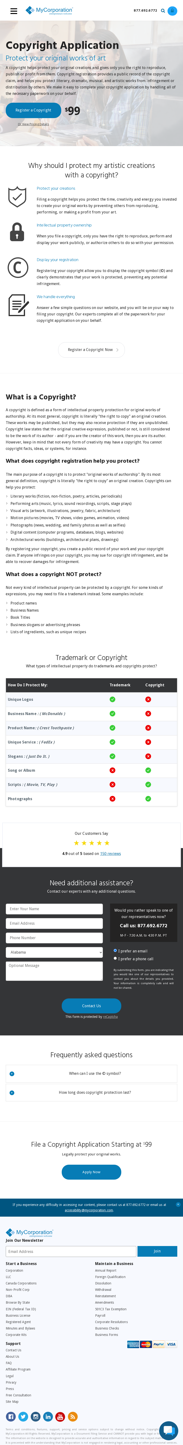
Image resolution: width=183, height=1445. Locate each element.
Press (10, 1389)
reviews (110, 853)
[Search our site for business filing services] (164, 10)
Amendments (104, 1302)
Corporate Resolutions (111, 1322)
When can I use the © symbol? (65, 1073)
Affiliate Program (18, 1369)
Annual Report (105, 1270)
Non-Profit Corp (18, 1290)
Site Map (12, 1401)
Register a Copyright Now (90, 349)
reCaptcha (110, 1017)
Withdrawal (103, 1290)
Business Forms (106, 1335)
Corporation (14, 1270)
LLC (8, 1277)
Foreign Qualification (110, 1277)
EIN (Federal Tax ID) (21, 1309)
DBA (9, 1296)
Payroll (100, 1315)
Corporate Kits (16, 1335)
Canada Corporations (21, 1283)
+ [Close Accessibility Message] (178, 1204)
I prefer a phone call (134, 959)
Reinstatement (105, 1296)
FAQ (9, 1363)
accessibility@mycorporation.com (89, 1210)
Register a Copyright (33, 110)
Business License (18, 1315)
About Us (12, 1356)
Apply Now (91, 1172)
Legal (10, 1376)
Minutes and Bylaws (20, 1328)
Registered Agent (18, 1322)
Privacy (11, 1382)
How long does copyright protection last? (70, 1092)
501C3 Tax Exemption (111, 1309)
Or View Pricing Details (33, 124)
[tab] (91, 1073)
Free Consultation (18, 1395)
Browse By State (18, 1302)
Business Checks (107, 1328)
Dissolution (103, 1283)
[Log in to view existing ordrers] (172, 11)
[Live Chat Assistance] (168, 1430)
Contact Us (13, 1350)
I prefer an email (130, 951)
